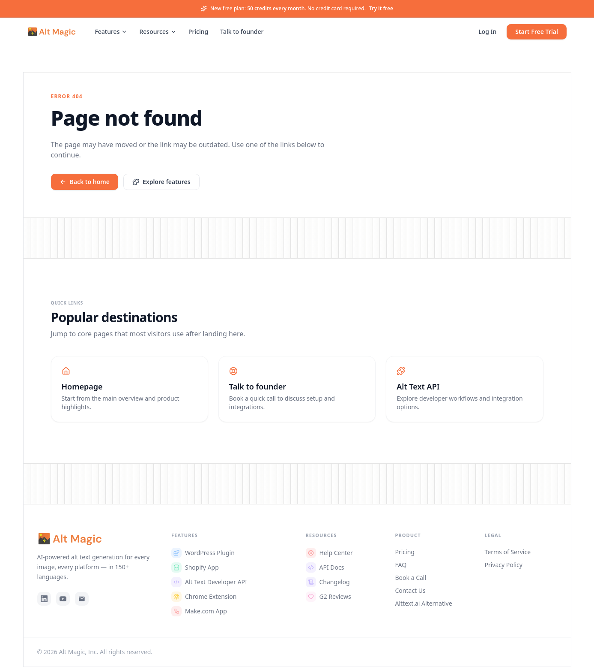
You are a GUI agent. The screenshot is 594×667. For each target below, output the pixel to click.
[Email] (82, 599)
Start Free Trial (536, 31)
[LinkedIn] (44, 599)
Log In (487, 31)
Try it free (381, 8)
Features (111, 31)
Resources (157, 31)
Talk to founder (241, 31)
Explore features (161, 182)
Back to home (85, 182)
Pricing (198, 31)
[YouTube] (63, 599)
